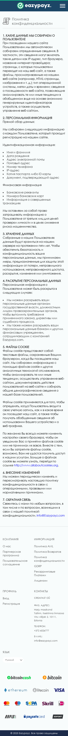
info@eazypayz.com (45, 640)
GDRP (38, 566)
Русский (9, 660)
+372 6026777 (41, 630)
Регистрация (11, 603)
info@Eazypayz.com (51, 515)
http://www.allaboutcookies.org (36, 465)
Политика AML (43, 546)
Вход (6, 598)
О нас (7, 546)
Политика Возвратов (47, 551)
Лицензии (40, 580)
